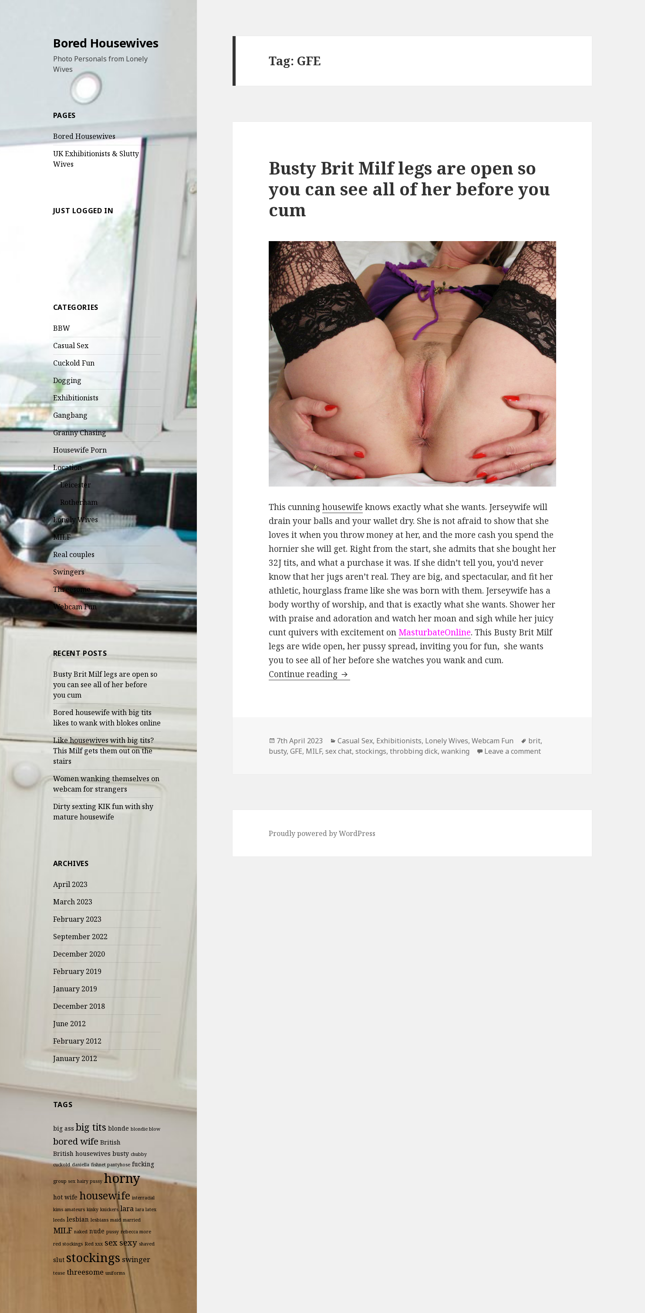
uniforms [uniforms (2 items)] (115, 1273)
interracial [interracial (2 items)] (143, 1198)
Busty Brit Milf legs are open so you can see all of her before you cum (105, 684)
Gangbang (70, 415)
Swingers (68, 572)
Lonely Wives (75, 519)
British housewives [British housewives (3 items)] (82, 1153)
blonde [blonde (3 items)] (118, 1128)
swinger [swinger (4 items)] (136, 1259)
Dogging (67, 380)
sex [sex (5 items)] (111, 1242)
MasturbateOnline (434, 632)
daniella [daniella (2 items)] (80, 1165)
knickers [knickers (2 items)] (109, 1209)
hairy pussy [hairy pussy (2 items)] (89, 1181)
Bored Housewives (106, 43)
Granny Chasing (79, 432)
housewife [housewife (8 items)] (104, 1195)
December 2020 (79, 954)
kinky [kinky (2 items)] (92, 1209)
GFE (296, 751)
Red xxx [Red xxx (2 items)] (93, 1244)
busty (278, 751)
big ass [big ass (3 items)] (63, 1128)
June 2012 (69, 1023)
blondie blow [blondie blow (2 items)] (145, 1129)
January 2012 (75, 1058)
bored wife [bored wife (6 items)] (75, 1141)
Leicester (75, 485)
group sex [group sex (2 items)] (64, 1181)
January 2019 (75, 989)
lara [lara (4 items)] (127, 1208)
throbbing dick (414, 751)
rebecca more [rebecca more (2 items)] (136, 1232)
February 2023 (77, 919)
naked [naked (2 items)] (81, 1232)
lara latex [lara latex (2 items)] (145, 1209)
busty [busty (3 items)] (120, 1153)
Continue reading (309, 674)
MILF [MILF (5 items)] (62, 1230)
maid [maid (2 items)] (115, 1220)
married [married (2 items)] (132, 1220)
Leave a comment (512, 751)
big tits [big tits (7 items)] (91, 1127)
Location (67, 467)
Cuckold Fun (74, 363)
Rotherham (79, 502)
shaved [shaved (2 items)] (147, 1244)
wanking (455, 751)
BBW (61, 328)
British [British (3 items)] (110, 1142)
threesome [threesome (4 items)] (85, 1272)
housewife (342, 507)
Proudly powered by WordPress (322, 833)
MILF (62, 537)
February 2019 (77, 971)
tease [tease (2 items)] (59, 1273)
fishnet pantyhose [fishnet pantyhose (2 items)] (110, 1165)
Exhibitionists (75, 398)
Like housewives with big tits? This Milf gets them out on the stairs (103, 750)
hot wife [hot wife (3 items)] (65, 1197)
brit (534, 740)
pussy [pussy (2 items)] (112, 1232)
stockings (370, 751)
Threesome (72, 589)
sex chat (338, 751)
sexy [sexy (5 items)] (128, 1242)
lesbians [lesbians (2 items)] (99, 1220)
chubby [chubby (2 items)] (139, 1154)
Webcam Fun (75, 606)
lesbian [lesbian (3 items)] (78, 1219)
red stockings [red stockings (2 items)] (68, 1244)
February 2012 (77, 1041)
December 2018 (79, 1006)
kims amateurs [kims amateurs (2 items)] (69, 1209)
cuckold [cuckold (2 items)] (61, 1165)
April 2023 (70, 884)
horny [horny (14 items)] (122, 1178)
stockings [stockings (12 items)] (93, 1257)
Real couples (74, 554)
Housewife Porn (80, 450)
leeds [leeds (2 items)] (59, 1220)
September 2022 (80, 936)
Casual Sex (70, 345)
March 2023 (72, 902)
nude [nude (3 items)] (97, 1231)
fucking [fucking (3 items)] (143, 1164)
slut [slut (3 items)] (58, 1260)
